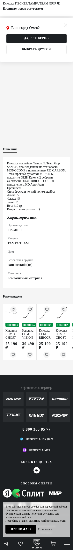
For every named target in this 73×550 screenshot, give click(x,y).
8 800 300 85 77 (36, 429)
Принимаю (21, 529)
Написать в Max (36, 450)
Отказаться (45, 529)
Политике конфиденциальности (47, 520)
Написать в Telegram (36, 439)
